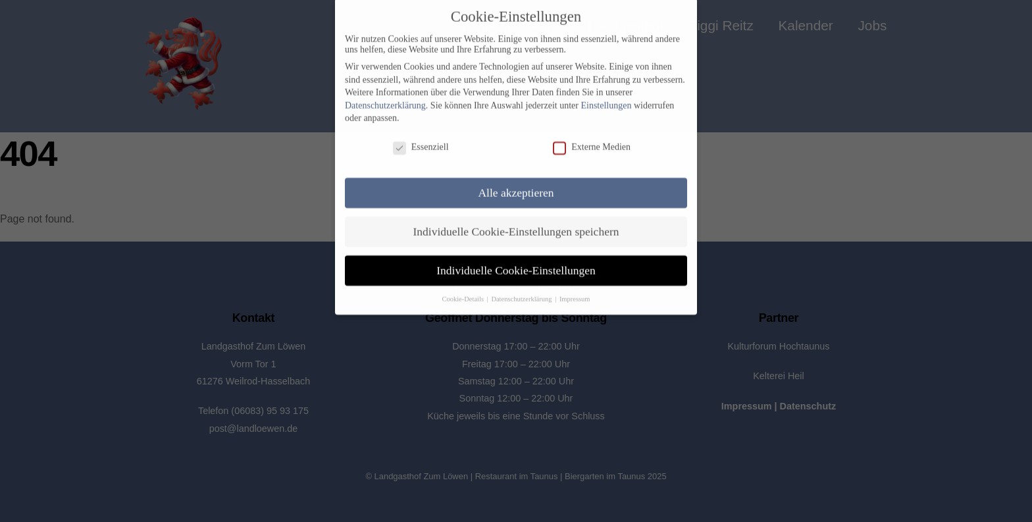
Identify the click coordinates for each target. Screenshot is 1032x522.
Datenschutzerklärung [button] (522, 289)
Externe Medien (592, 138)
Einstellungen (605, 96)
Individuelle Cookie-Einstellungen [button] (516, 261)
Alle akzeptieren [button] (516, 183)
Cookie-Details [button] (463, 289)
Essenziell (421, 138)
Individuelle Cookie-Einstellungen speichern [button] (516, 222)
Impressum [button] (574, 289)
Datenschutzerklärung (385, 96)
